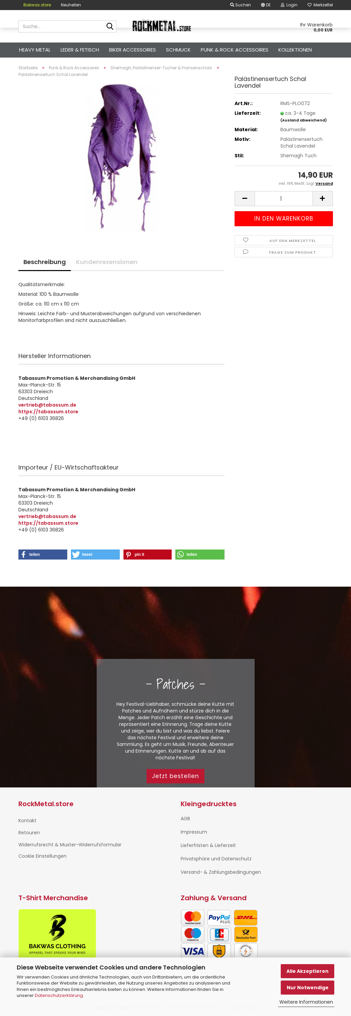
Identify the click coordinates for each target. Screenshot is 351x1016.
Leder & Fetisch (80, 49)
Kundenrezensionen (107, 262)
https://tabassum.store (48, 411)
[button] (266, 5)
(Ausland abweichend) (303, 120)
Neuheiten (71, 5)
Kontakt (27, 820)
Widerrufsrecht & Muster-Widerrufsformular (69, 844)
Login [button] (289, 5)
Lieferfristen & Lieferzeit (208, 845)
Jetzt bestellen (175, 776)
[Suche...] (110, 27)
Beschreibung (44, 262)
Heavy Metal (35, 49)
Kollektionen (295, 49)
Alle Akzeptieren (307, 971)
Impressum (194, 832)
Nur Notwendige (308, 987)
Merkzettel (320, 5)
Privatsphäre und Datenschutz (216, 858)
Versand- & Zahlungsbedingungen (221, 872)
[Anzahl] (284, 198)
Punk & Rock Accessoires (234, 49)
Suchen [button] (240, 5)
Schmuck (178, 49)
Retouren (29, 832)
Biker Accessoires (132, 49)
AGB (185, 818)
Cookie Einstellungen (42, 856)
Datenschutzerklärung (59, 995)
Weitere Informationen (306, 1002)
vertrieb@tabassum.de (47, 405)
